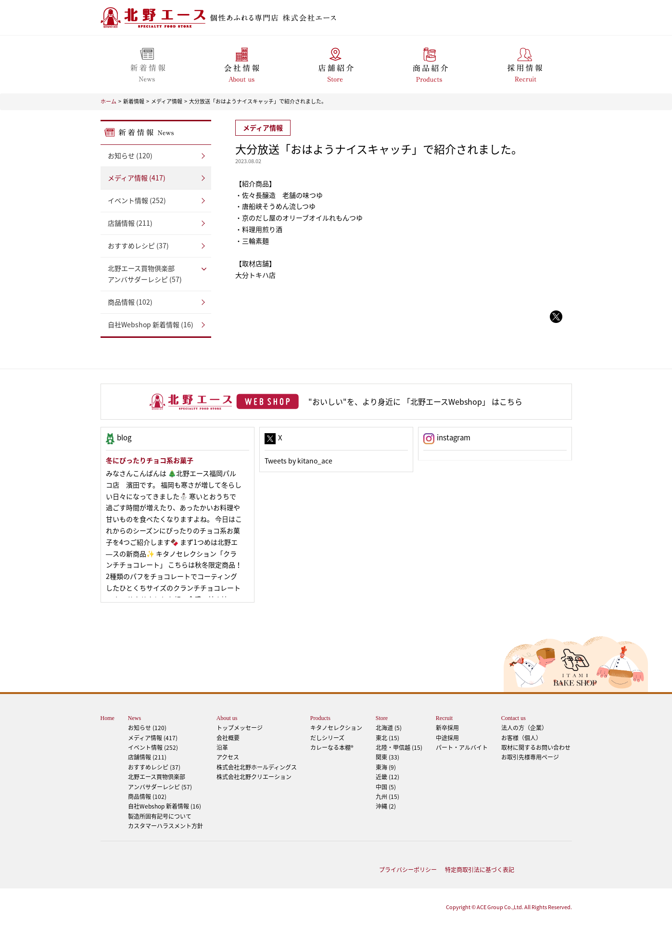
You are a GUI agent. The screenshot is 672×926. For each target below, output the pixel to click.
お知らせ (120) (130, 155)
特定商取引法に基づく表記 (479, 869)
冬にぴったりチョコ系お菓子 (149, 460)
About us (227, 718)
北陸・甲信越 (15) (399, 747)
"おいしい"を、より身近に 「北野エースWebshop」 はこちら (415, 401)
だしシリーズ (327, 737)
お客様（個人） (521, 737)
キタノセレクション (336, 727)
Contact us (513, 718)
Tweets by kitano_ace (298, 460)
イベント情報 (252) (137, 200)
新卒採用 (447, 727)
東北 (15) (387, 737)
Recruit (444, 718)
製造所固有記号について (159, 816)
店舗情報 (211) (130, 223)
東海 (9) (386, 767)
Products (320, 718)
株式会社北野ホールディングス (256, 767)
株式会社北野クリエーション (254, 776)
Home (107, 718)
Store (382, 718)
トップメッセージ (239, 727)
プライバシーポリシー (408, 869)
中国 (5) (386, 787)
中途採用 (447, 737)
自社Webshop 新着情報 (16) (150, 324)
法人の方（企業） (524, 727)
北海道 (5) (389, 727)
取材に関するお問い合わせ (536, 747)
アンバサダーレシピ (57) (156, 273)
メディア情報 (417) (136, 177)
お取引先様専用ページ (530, 757)
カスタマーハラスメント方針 (165, 826)
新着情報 (133, 101)
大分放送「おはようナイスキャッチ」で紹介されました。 (258, 101)
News (134, 718)
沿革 (222, 747)
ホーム (108, 101)
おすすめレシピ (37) (138, 245)
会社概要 (228, 737)
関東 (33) (387, 757)
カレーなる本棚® (332, 747)
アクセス (227, 757)
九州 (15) (387, 796)
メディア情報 (166, 101)
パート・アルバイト (462, 747)
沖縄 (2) (386, 806)
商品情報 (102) (130, 302)
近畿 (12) (387, 776)
